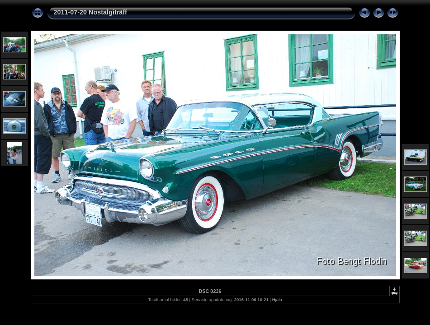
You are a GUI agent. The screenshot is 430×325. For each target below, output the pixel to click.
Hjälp (277, 299)
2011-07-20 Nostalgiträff (90, 12)
